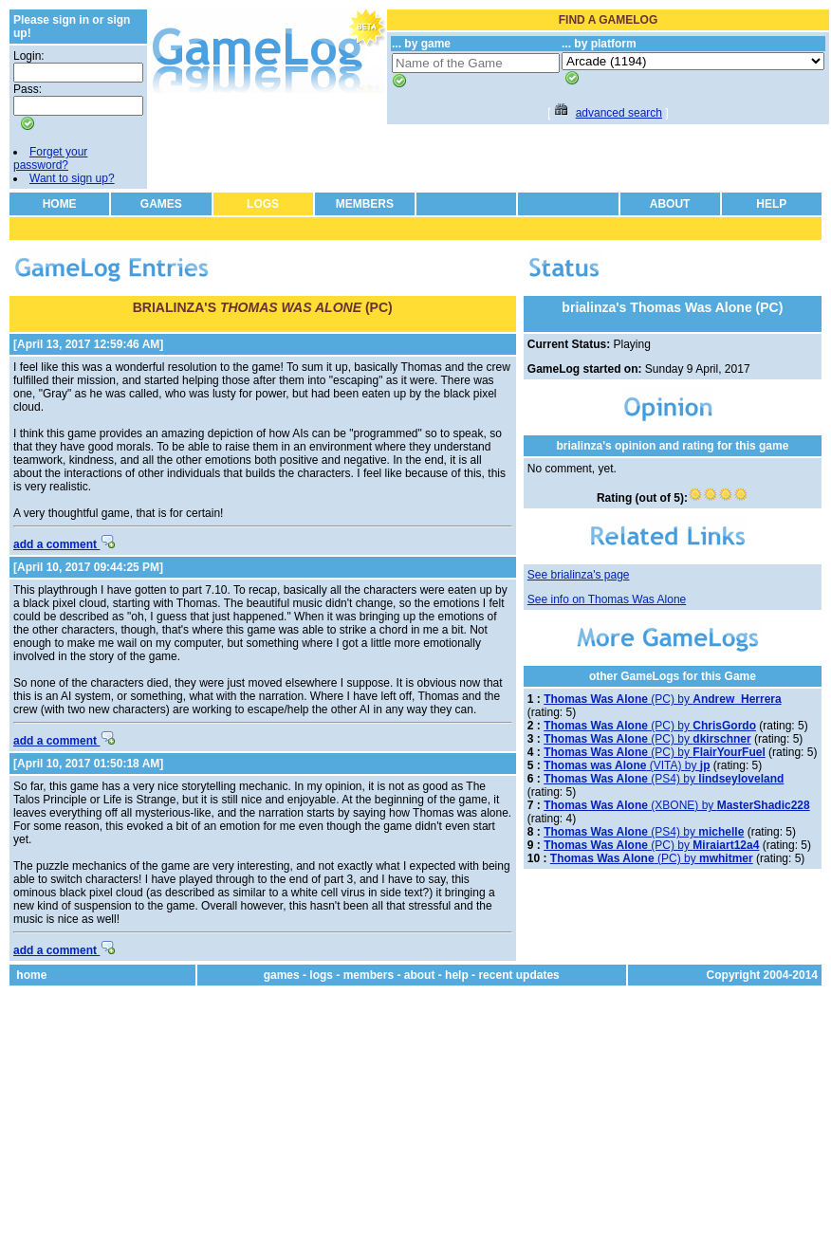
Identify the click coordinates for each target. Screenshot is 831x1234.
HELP (771, 204)
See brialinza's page (578, 574)
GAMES (161, 204)
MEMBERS (365, 204)
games (282, 975)
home (31, 975)
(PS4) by (664, 778)
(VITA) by (627, 765)
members (368, 975)
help (457, 975)
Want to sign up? (72, 178)
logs (321, 975)
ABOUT (670, 204)
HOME (60, 204)
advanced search (619, 113)
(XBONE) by (677, 805)
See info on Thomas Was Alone (606, 599)
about (419, 975)
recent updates (518, 975)
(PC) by (663, 699)
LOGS (263, 204)
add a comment (64, 544)
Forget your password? (50, 158)
